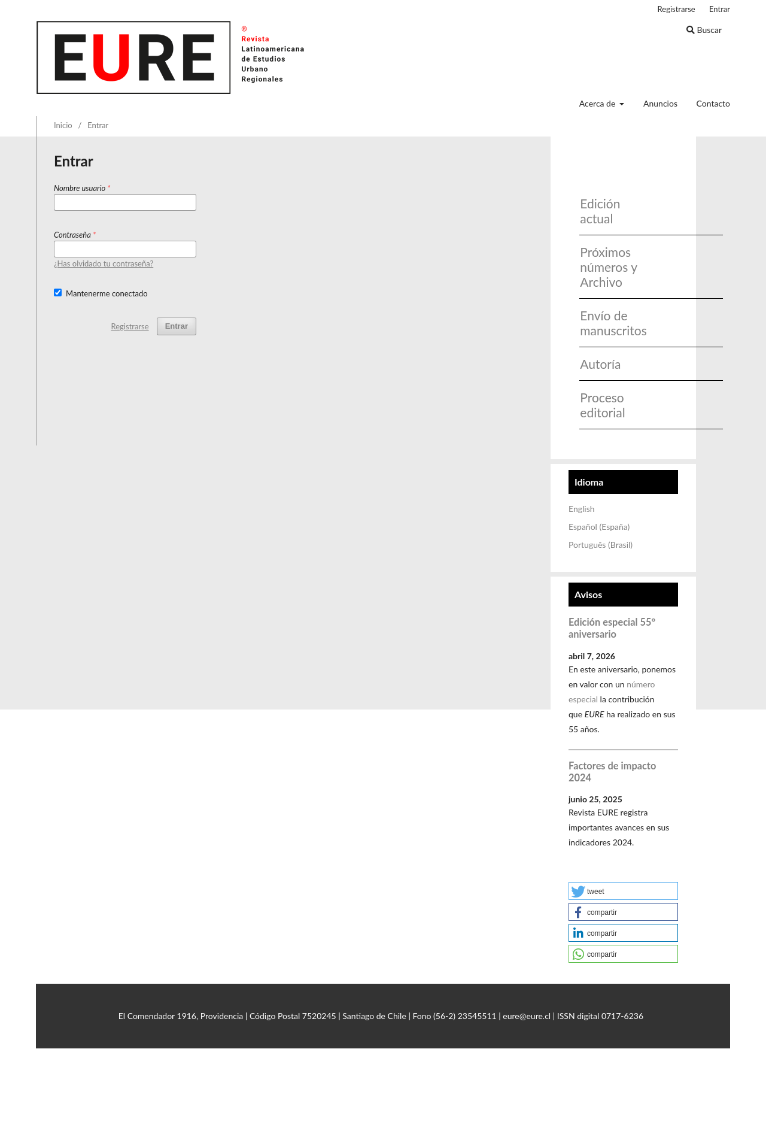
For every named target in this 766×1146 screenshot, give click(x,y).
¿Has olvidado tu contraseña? (103, 263)
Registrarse (676, 9)
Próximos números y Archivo (608, 266)
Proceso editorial (602, 405)
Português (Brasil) (601, 544)
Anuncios (660, 103)
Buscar (704, 30)
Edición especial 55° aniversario (612, 627)
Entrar (719, 9)
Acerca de (598, 103)
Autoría (600, 363)
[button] (623, 891)
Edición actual (600, 211)
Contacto (713, 103)
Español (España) (599, 527)
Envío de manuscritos (609, 323)
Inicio (63, 125)
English (582, 509)
